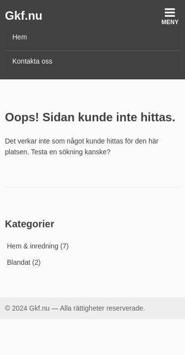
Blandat (18, 262)
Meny (170, 16)
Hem (19, 37)
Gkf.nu (23, 15)
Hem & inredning (32, 246)
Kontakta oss (32, 61)
